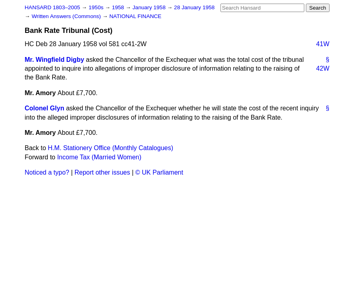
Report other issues (102, 172)
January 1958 (150, 7)
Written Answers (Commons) (67, 16)
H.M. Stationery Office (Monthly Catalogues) (110, 147)
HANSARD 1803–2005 (52, 7)
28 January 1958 (194, 7)
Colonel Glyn (45, 108)
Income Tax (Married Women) (99, 157)
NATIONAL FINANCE (135, 16)
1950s (97, 7)
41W (323, 44)
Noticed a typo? (47, 172)
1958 (118, 7)
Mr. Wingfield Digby (54, 59)
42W (323, 68)
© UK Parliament (159, 172)
